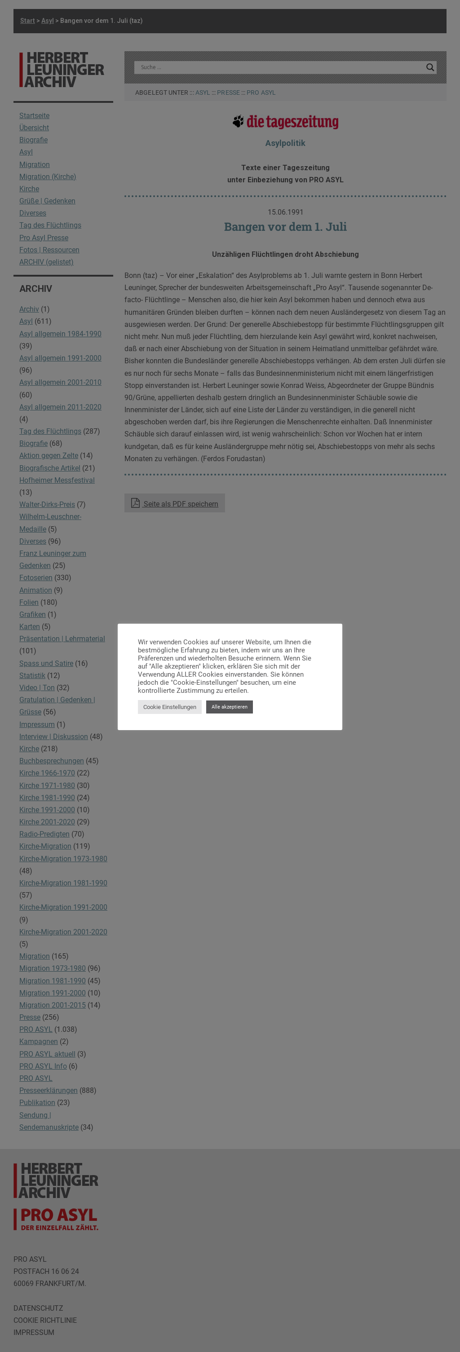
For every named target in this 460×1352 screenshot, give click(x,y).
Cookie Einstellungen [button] (169, 707)
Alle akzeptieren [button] (230, 707)
